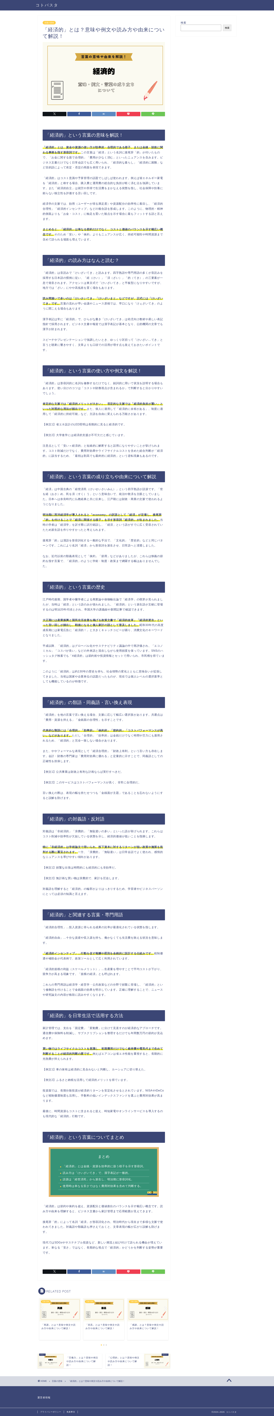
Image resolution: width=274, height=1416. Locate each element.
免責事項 (71, 1412)
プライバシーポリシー (50, 1412)
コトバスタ (47, 5)
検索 (183, 22)
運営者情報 (44, 1397)
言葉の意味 (49, 23)
